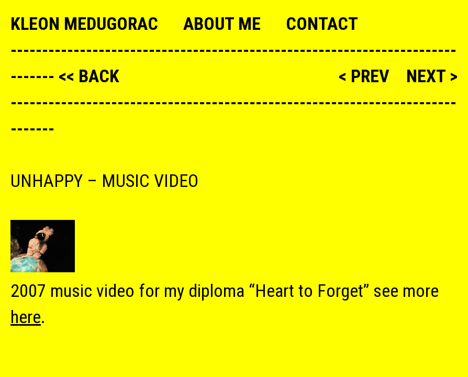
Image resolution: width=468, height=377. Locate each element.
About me (222, 23)
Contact (322, 23)
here (25, 316)
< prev (366, 75)
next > (432, 75)
